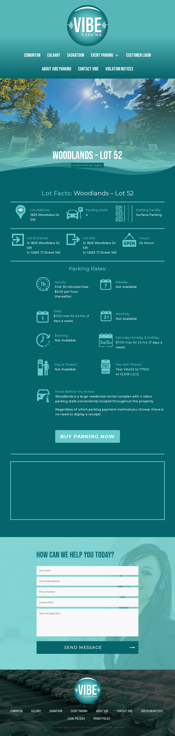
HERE (134, 374)
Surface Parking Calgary (87, 165)
